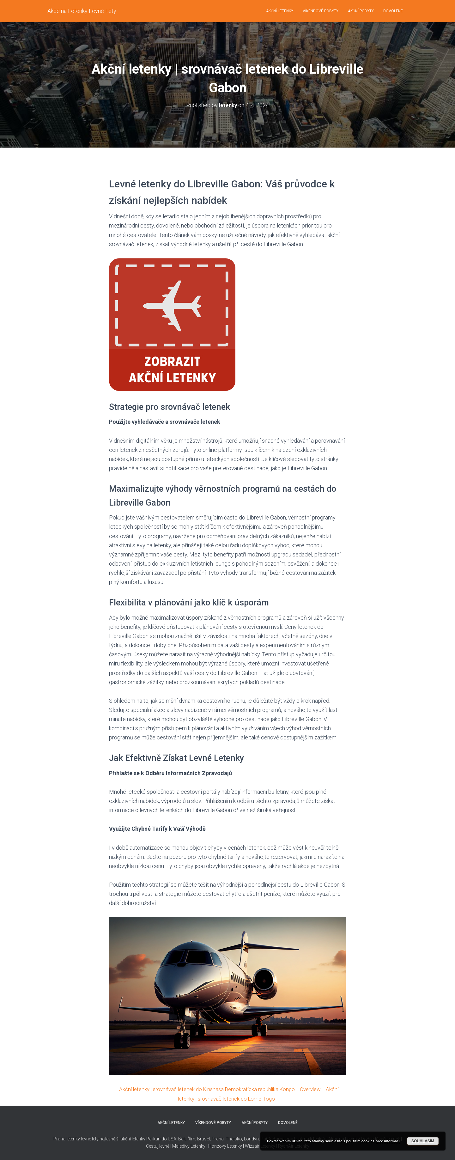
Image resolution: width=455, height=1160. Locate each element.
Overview (315, 1089)
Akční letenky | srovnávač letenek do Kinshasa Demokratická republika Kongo (205, 1089)
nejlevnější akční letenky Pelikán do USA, (138, 1138)
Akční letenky (279, 11)
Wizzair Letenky (260, 1146)
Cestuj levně (157, 1146)
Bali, (181, 1138)
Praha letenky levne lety (76, 1138)
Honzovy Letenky (225, 1146)
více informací (388, 1141)
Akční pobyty (361, 11)
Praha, (218, 1138)
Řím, (191, 1138)
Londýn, (251, 1138)
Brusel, (203, 1138)
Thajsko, (234, 1138)
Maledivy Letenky (188, 1146)
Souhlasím (422, 1141)
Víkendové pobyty (320, 11)
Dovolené (393, 11)
